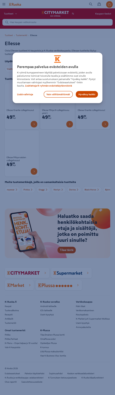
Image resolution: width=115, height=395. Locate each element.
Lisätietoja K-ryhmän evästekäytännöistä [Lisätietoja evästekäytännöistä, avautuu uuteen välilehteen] (48, 85)
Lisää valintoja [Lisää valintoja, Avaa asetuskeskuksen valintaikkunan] (25, 94)
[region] (57, 78)
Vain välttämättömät (58, 94)
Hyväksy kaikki (86, 94)
